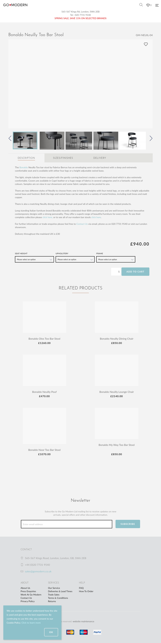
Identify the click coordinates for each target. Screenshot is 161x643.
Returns (52, 601)
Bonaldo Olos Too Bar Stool (44, 338)
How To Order (86, 591)
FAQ (81, 587)
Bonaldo (23, 167)
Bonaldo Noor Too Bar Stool (44, 449)
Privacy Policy (28, 601)
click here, (47, 217)
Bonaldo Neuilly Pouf (44, 391)
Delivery (99, 158)
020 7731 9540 (83, 14)
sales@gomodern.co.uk (38, 571)
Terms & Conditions (58, 597)
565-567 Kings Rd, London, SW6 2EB (80, 11)
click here (96, 217)
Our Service (54, 587)
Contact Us (82, 223)
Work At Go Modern (31, 594)
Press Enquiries (28, 591)
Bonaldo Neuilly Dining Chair (116, 338)
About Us (25, 587)
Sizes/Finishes (63, 158)
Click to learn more (31, 622)
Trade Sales (53, 594)
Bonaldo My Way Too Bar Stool (117, 444)
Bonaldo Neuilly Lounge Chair (116, 391)
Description (26, 158)
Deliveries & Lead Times (60, 591)
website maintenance (83, 621)
